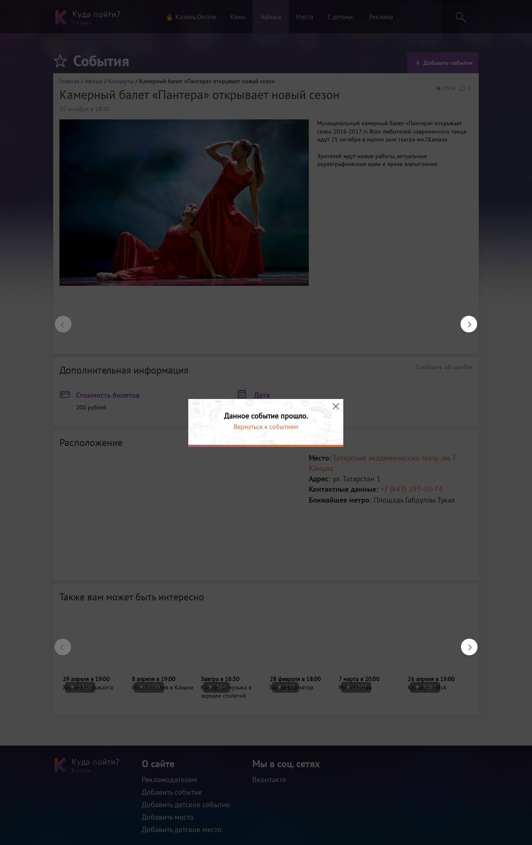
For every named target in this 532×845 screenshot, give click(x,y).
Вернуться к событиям (266, 426)
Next (465, 320)
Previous (59, 320)
